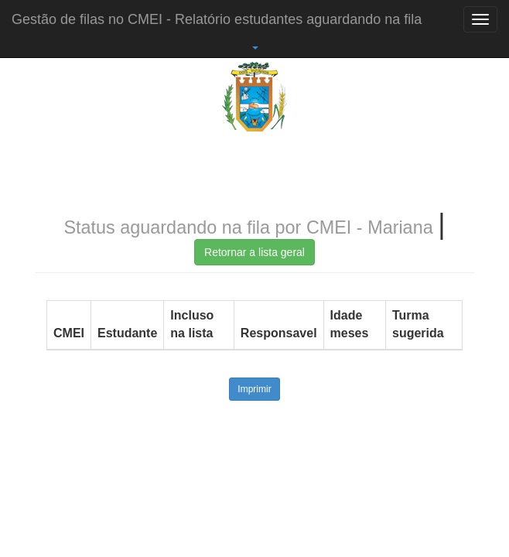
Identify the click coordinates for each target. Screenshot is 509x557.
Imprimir (254, 389)
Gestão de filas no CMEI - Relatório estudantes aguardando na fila (217, 19)
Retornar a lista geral (254, 252)
